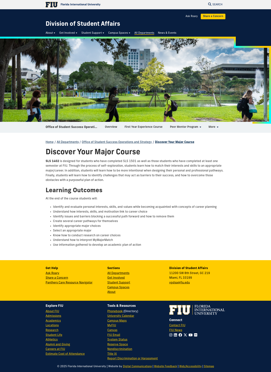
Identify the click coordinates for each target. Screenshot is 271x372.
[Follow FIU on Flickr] (196, 335)
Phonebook (115, 311)
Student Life (54, 335)
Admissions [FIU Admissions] (53, 316)
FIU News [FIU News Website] (175, 330)
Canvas (112, 330)
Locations (52, 325)
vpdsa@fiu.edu (179, 282)
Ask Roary (192, 16)
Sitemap (209, 366)
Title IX (112, 354)
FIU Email (113, 335)
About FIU (52, 311)
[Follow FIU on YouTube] (191, 335)
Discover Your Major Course (174, 142)
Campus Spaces (118, 287)
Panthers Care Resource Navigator (69, 282)
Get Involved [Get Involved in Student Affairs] (116, 277)
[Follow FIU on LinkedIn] (176, 335)
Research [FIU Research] (52, 330)
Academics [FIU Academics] (53, 320)
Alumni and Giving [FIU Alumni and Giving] (58, 344)
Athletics (52, 339)
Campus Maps (117, 320)
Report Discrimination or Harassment (132, 358)
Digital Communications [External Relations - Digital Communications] (137, 366)
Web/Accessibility (190, 366)
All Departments (68, 142)
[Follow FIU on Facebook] (181, 335)
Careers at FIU (55, 349)
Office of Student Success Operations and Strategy (74, 128)
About (111, 292)
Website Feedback (165, 366)
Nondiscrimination (119, 349)
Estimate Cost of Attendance (65, 354)
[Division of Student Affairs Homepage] (83, 24)
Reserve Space (117, 344)
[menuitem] (50, 33)
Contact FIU (177, 325)
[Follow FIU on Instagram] (171, 335)
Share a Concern (213, 16)
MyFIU (111, 325)
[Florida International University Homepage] (91, 5)
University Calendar (120, 316)
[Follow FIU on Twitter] (186, 335)
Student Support (118, 282)
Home (50, 142)
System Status (117, 339)
